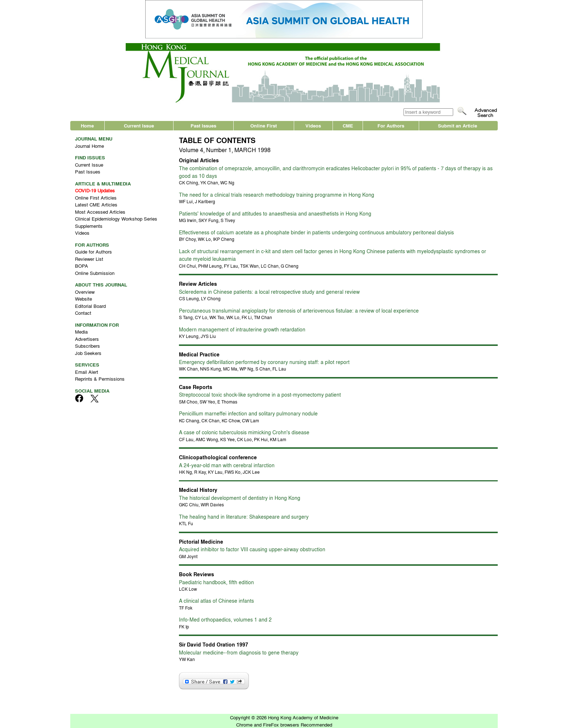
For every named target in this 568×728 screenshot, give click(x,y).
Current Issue (139, 125)
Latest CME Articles (96, 204)
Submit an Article (457, 125)
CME (348, 125)
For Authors (390, 125)
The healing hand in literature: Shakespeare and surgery (244, 516)
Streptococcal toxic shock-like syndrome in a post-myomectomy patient (260, 394)
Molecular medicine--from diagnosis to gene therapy (238, 652)
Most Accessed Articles (100, 211)
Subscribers (87, 345)
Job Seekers (88, 353)
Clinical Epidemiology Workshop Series (116, 218)
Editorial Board (90, 305)
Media (81, 331)
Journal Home (89, 145)
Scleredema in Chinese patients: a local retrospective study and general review (269, 291)
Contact (83, 312)
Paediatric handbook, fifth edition (216, 582)
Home (87, 125)
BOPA (81, 265)
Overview (85, 291)
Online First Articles (96, 197)
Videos (313, 125)
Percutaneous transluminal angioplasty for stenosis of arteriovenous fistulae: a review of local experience (299, 310)
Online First (263, 125)
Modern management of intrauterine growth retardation (242, 329)
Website (83, 298)
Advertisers (87, 338)
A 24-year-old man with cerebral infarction (227, 465)
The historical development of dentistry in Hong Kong (239, 497)
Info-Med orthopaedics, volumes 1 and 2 (225, 619)
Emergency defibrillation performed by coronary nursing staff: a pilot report (264, 361)
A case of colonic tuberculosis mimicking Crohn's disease (244, 432)
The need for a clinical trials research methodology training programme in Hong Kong (276, 194)
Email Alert (86, 371)
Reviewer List (89, 258)
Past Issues (203, 125)
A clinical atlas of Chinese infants (216, 600)
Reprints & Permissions (100, 378)
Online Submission (94, 272)
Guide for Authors (93, 251)
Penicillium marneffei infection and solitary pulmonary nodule (248, 413)
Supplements (89, 225)
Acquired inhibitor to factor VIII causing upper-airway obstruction (252, 549)
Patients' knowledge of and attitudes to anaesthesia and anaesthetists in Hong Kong (275, 213)
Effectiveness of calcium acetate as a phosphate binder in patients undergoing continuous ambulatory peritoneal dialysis (316, 232)
